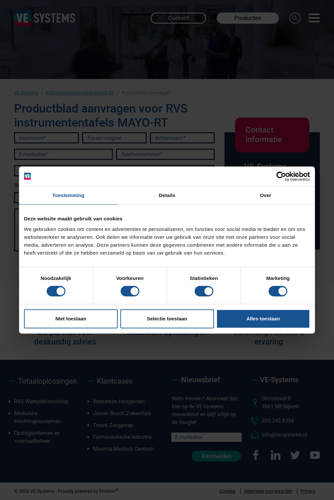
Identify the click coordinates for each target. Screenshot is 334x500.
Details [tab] (167, 195)
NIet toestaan (70, 318)
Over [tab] (266, 195)
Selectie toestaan (167, 318)
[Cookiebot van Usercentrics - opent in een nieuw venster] (281, 176)
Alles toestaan (263, 318)
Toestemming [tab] (68, 195)
